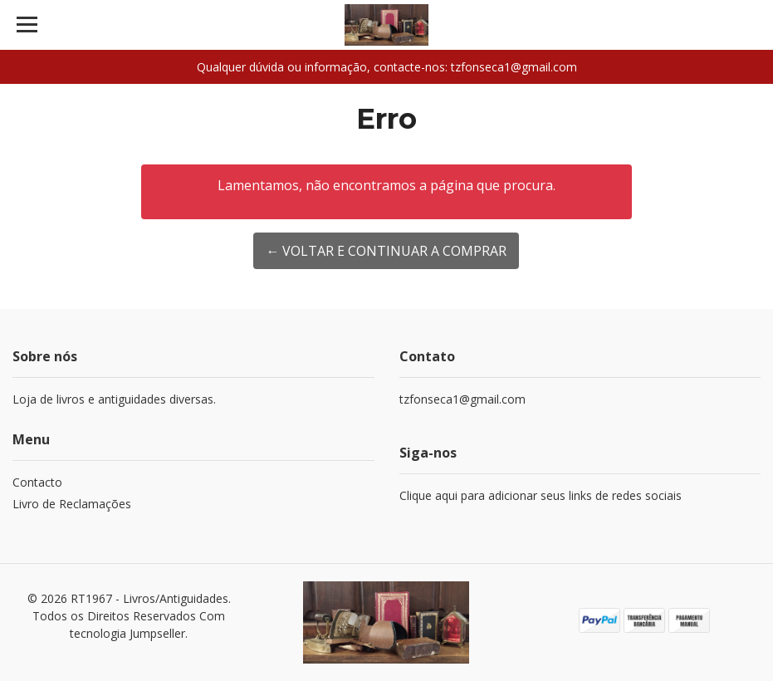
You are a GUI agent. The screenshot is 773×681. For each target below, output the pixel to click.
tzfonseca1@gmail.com (462, 399)
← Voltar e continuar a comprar (386, 251)
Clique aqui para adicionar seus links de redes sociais (540, 495)
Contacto (37, 482)
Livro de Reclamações (71, 504)
